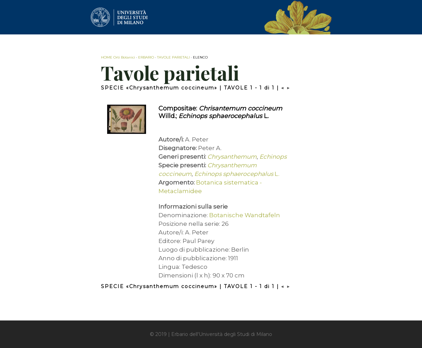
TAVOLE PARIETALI (173, 57)
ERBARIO (146, 57)
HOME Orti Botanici (118, 57)
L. (236, 173)
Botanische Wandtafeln (244, 215)
